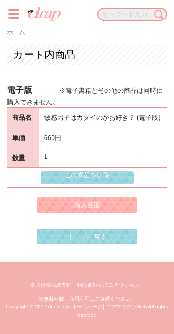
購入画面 (87, 205)
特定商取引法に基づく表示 (108, 285)
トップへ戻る (87, 236)
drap (44, 14)
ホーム (16, 32)
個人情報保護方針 (51, 285)
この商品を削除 (87, 175)
